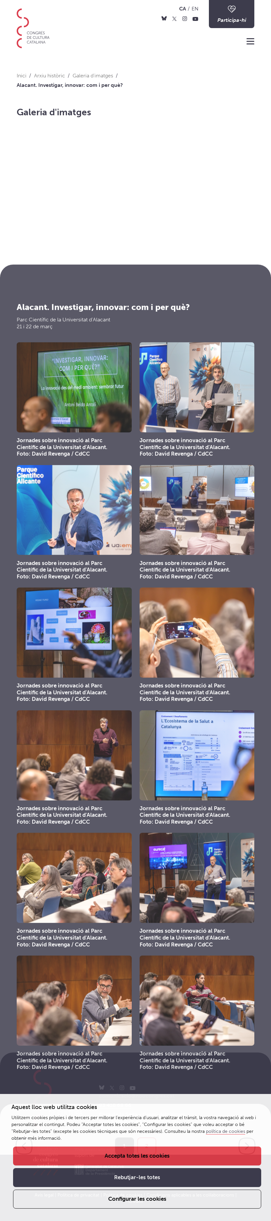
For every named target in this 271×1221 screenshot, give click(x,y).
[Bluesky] (164, 18)
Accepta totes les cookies (137, 1155)
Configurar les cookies (137, 1199)
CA (182, 9)
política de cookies (225, 1131)
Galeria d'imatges (54, 112)
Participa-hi (231, 13)
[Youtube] (195, 18)
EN (195, 9)
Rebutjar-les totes (137, 1177)
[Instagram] (184, 18)
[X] (174, 18)
